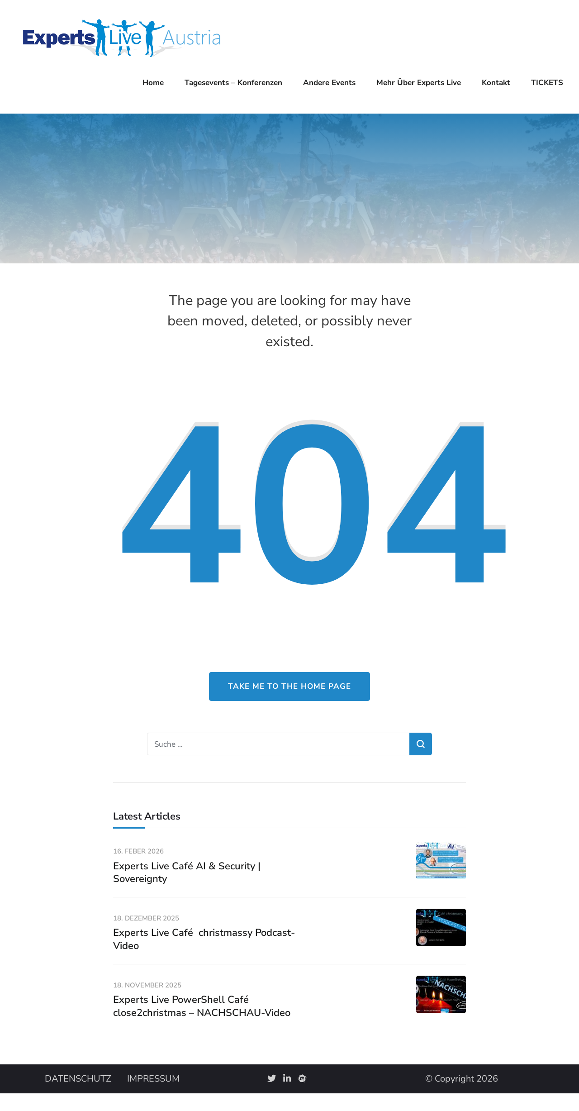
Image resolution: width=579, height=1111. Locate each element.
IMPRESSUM (153, 1078)
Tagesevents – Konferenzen (233, 82)
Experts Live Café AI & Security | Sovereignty (187, 872)
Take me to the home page (289, 686)
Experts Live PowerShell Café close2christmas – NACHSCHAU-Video (201, 1006)
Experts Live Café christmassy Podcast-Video (204, 939)
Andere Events (329, 82)
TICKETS (547, 82)
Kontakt (496, 82)
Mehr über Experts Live (418, 82)
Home (153, 82)
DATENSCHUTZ (78, 1078)
